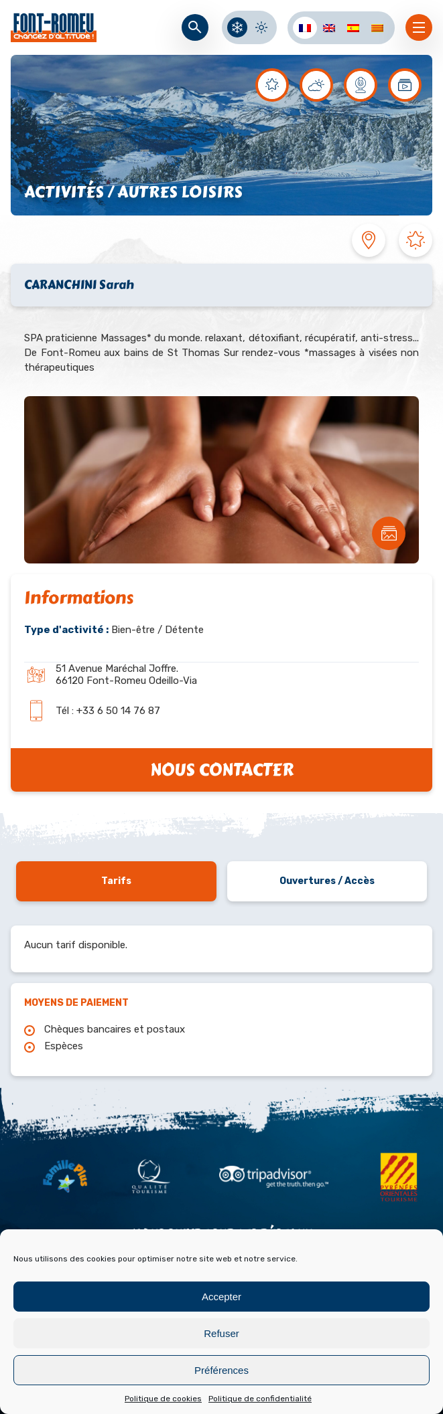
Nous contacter (222, 770)
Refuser (221, 1333)
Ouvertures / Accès (327, 881)
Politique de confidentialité (260, 1398)
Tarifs (116, 881)
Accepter (221, 1296)
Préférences (221, 1370)
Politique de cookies (163, 1398)
